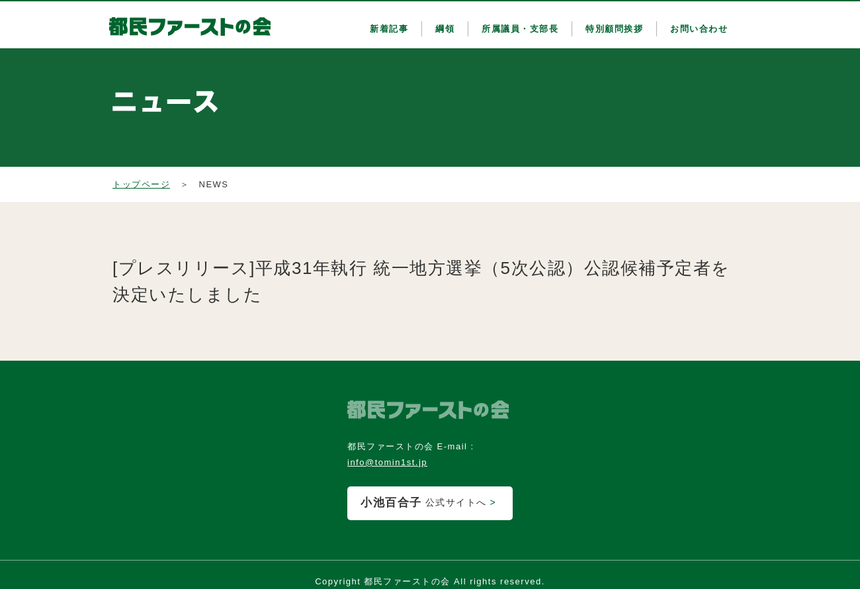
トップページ (141, 184)
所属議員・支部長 (520, 29)
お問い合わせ (699, 29)
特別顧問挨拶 (614, 29)
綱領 (444, 29)
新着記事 (389, 29)
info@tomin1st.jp (387, 462)
